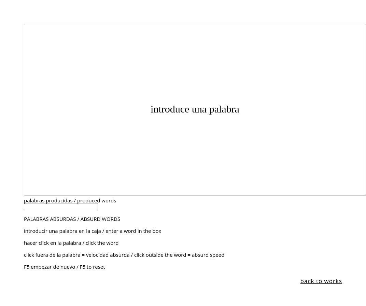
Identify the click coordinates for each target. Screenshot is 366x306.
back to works (321, 281)
